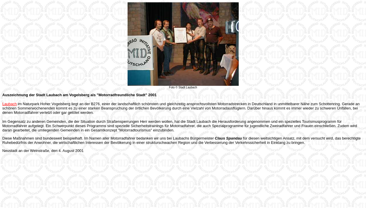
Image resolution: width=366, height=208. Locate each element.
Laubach (9, 104)
